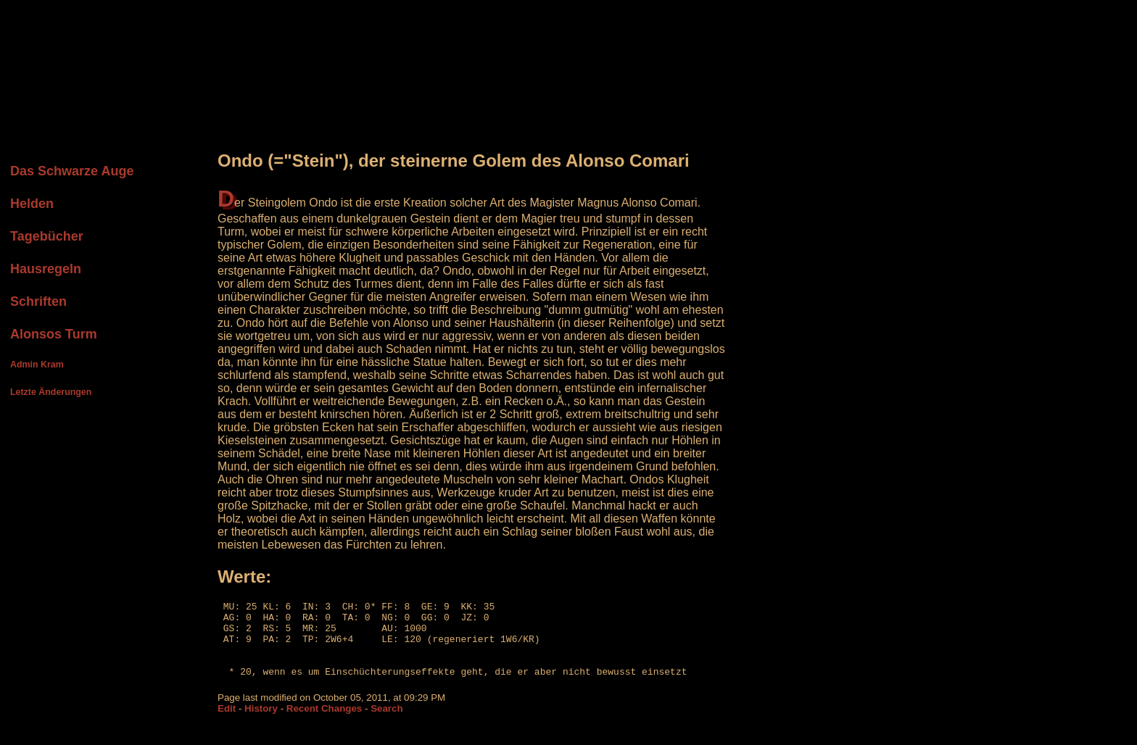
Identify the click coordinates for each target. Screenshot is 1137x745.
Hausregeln (45, 269)
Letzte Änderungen (50, 392)
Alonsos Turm (53, 334)
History (261, 723)
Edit (227, 723)
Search (386, 723)
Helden (32, 203)
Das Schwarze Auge (71, 171)
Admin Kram (37, 364)
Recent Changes (324, 723)
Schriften (38, 301)
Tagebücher (46, 236)
